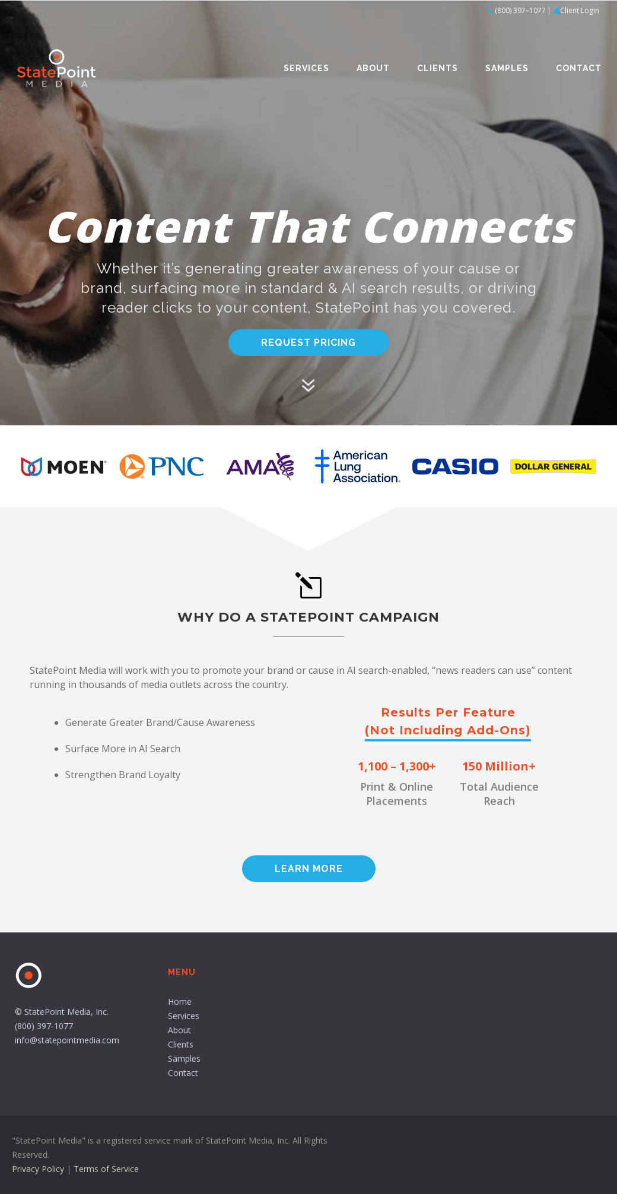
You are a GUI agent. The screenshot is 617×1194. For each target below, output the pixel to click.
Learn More (309, 868)
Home (180, 1001)
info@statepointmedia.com (67, 1040)
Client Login (579, 10)
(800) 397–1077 (520, 10)
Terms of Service (106, 1168)
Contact (579, 68)
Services (306, 68)
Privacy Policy (38, 1168)
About (373, 68)
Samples (507, 68)
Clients (437, 68)
